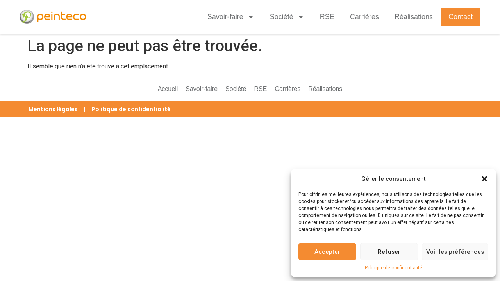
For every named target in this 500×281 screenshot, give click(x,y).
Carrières (364, 17)
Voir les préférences (455, 251)
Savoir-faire (230, 16)
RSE (327, 17)
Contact (460, 17)
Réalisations (414, 17)
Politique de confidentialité (393, 267)
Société (287, 16)
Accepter (327, 251)
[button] (484, 179)
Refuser (389, 251)
